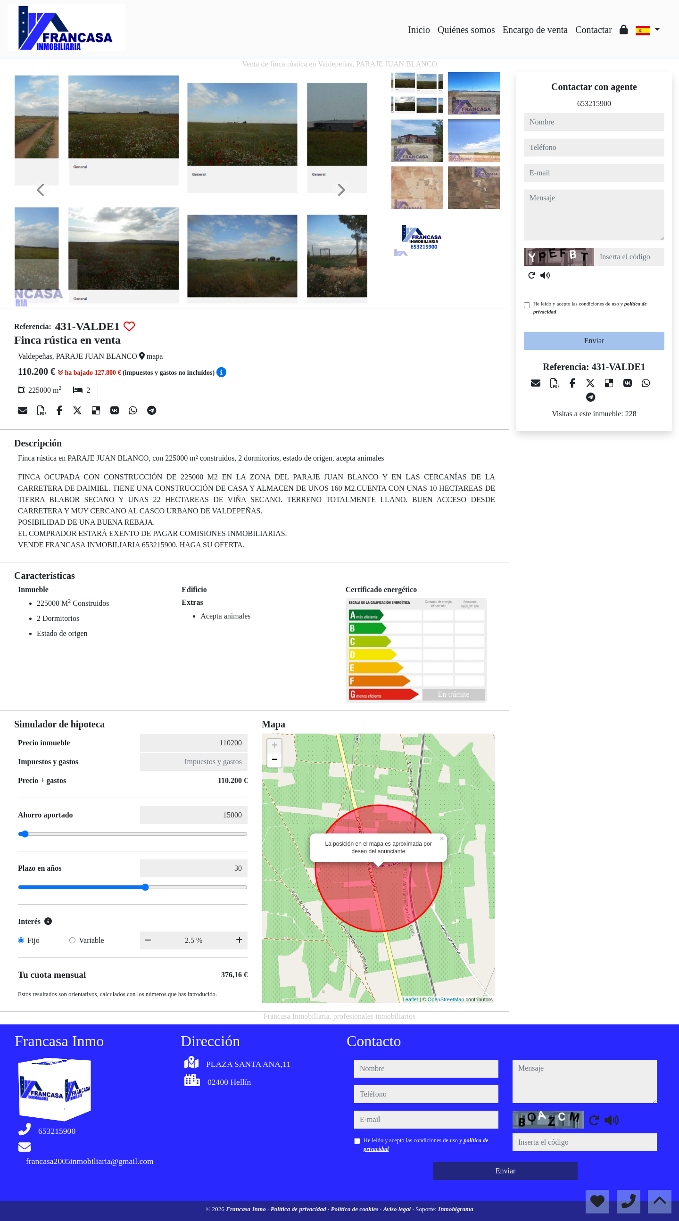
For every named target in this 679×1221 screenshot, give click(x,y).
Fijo (33, 940)
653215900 (594, 103)
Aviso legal (397, 1209)
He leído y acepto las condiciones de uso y (589, 307)
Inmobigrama (455, 1209)
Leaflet (410, 999)
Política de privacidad (299, 1209)
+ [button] (275, 746)
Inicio (419, 30)
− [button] (275, 760)
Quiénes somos (466, 30)
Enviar (594, 341)
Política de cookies (355, 1209)
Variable (91, 940)
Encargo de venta (535, 30)
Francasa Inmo (246, 1209)
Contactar (593, 30)
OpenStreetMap (446, 999)
